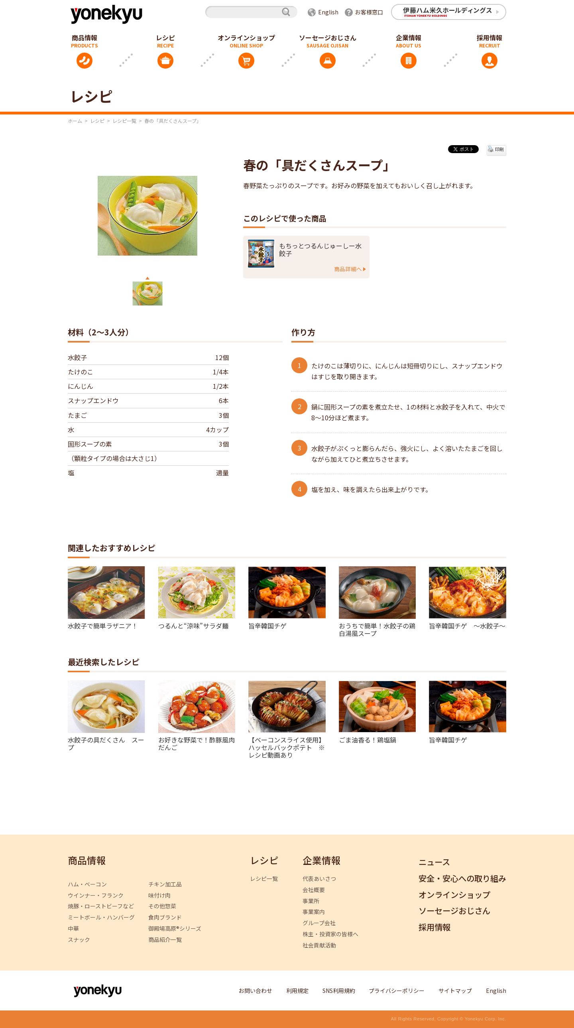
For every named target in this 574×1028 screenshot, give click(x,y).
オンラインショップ (246, 37)
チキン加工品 (165, 884)
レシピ (165, 37)
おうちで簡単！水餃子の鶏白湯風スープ (377, 629)
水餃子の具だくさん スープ (106, 743)
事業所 (311, 901)
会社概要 (314, 889)
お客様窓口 (369, 12)
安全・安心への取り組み (462, 878)
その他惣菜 (162, 906)
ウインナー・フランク (96, 895)
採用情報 (489, 37)
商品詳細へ (348, 269)
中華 (73, 928)
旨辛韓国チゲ (267, 625)
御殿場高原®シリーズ (174, 928)
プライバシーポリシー (397, 991)
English (328, 12)
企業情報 (408, 37)
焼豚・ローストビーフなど (101, 906)
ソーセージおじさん (327, 37)
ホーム (75, 120)
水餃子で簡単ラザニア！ (103, 625)
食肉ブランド (165, 917)
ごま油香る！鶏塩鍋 (367, 739)
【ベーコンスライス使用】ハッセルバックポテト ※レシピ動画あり (286, 747)
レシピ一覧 (124, 120)
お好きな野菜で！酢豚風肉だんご (196, 743)
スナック (79, 939)
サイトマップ (455, 991)
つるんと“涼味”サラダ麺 (193, 625)
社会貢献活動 (319, 945)
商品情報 (84, 37)
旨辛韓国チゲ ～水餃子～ (467, 625)
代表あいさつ (319, 878)
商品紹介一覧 (165, 939)
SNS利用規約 (338, 991)
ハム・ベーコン (87, 884)
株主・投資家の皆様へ (330, 934)
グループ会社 (319, 923)
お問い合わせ (255, 991)
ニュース (434, 862)
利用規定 (297, 991)
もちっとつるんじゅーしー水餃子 (320, 249)
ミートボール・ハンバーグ (101, 917)
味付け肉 (159, 895)
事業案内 (314, 911)
